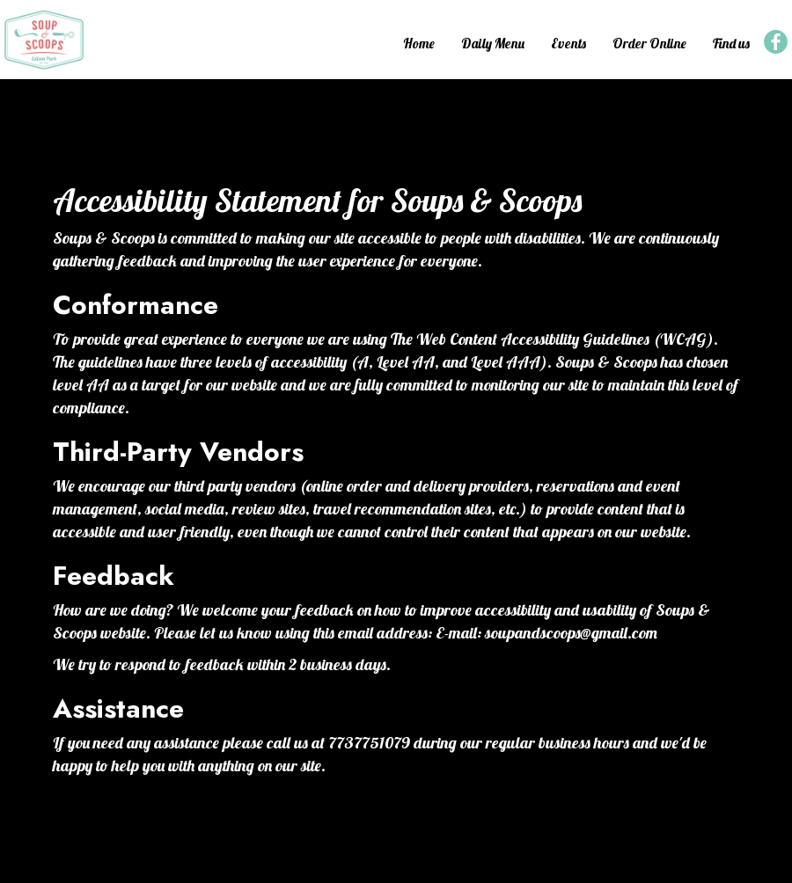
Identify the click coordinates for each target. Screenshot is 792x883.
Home (419, 43)
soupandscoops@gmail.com (571, 633)
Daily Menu (492, 43)
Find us (731, 43)
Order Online (649, 43)
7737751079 (369, 743)
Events (568, 43)
